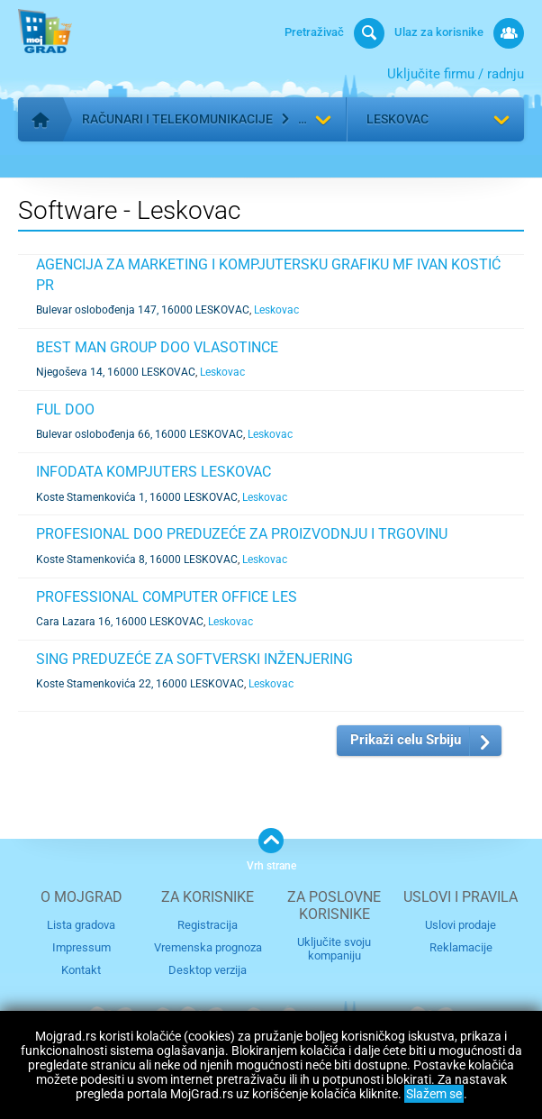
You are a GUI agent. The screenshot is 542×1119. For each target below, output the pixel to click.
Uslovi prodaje (460, 925)
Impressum (81, 947)
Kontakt (81, 970)
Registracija (207, 925)
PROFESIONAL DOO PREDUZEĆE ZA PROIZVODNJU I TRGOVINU (241, 533)
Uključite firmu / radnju (455, 74)
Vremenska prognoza (208, 947)
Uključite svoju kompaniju (334, 948)
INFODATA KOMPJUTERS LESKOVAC (153, 471)
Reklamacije (460, 947)
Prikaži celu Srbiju (405, 740)
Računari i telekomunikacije (177, 119)
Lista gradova (81, 925)
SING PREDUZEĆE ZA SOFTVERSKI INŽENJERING (194, 659)
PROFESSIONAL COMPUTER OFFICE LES (166, 596)
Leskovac (397, 119)
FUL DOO (65, 409)
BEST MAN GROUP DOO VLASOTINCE (157, 347)
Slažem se (434, 1094)
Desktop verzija (207, 970)
